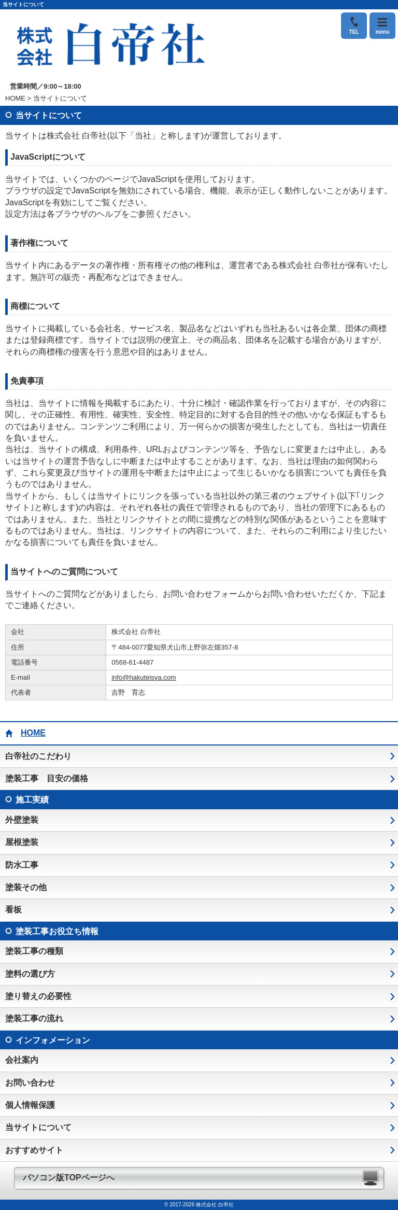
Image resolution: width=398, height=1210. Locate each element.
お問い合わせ (30, 1082)
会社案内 (21, 1060)
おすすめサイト (34, 1150)
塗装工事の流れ (34, 1018)
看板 (13, 909)
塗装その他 (26, 887)
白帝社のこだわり (38, 756)
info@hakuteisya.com (143, 677)
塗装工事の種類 (34, 951)
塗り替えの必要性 (38, 996)
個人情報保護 (30, 1105)
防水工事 (21, 865)
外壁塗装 (21, 819)
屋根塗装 (21, 842)
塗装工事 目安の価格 (46, 778)
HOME (15, 98)
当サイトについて (38, 1127)
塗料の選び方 (30, 973)
